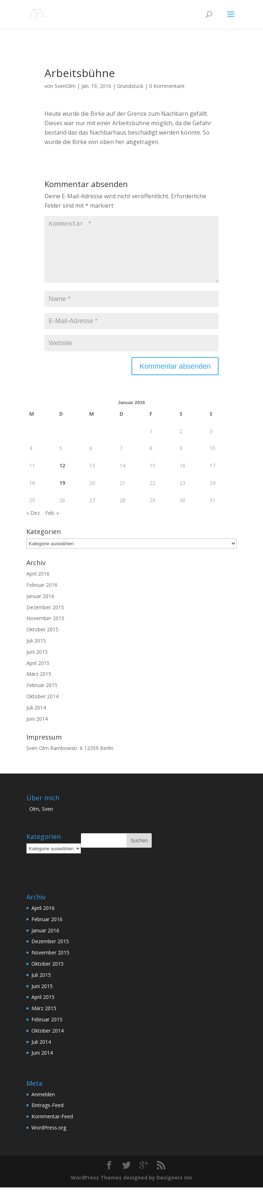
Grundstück (130, 85)
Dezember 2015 (45, 618)
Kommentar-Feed (52, 1127)
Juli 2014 (36, 719)
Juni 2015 (37, 663)
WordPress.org (48, 1139)
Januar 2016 (40, 607)
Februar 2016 (41, 596)
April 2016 (37, 585)
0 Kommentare (167, 85)
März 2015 (38, 685)
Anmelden (43, 1105)
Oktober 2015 (42, 640)
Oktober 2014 (42, 707)
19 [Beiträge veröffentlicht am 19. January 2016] (62, 494)
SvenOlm (65, 85)
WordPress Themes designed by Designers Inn (131, 1189)
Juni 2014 (37, 730)
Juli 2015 (36, 652)
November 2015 (45, 629)
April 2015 (37, 674)
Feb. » (52, 524)
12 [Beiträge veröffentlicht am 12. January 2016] (62, 477)
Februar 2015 (41, 696)
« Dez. (33, 524)
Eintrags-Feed (47, 1116)
